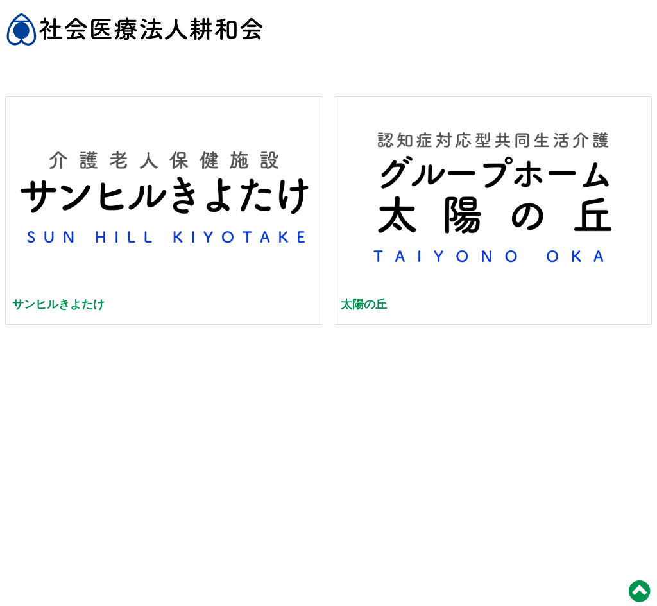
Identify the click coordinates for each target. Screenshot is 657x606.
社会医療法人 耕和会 (134, 35)
